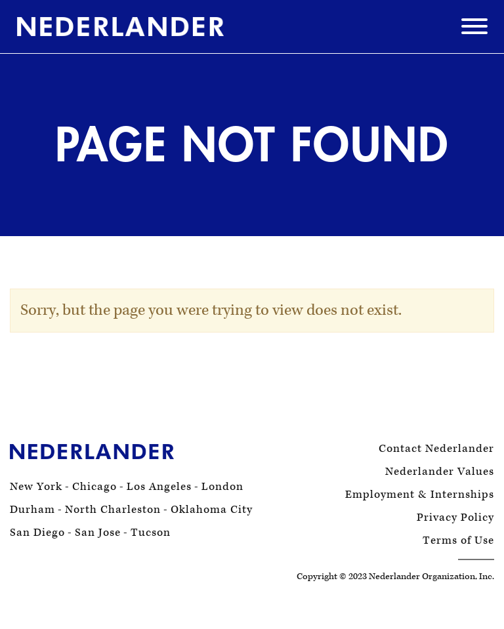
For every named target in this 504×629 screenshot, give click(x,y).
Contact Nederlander (436, 449)
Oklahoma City (212, 509)
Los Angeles (159, 487)
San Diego (37, 532)
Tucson (151, 532)
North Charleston (113, 509)
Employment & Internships (419, 494)
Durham (32, 509)
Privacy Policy (455, 517)
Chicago (94, 487)
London (222, 487)
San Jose (98, 532)
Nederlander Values (439, 471)
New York (36, 487)
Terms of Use (458, 540)
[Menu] (474, 29)
